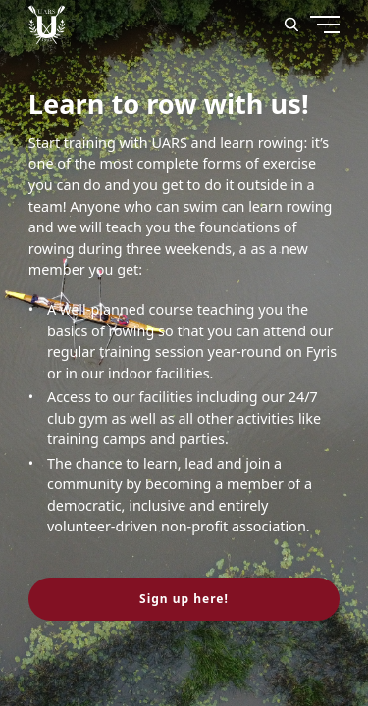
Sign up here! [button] (184, 598)
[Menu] (287, 98)
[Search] (291, 24)
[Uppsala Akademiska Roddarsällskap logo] (46, 24)
